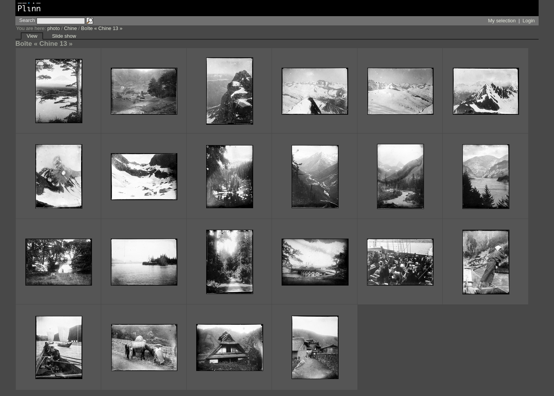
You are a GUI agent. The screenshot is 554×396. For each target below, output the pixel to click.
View (32, 36)
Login (528, 20)
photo (53, 28)
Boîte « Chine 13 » (101, 28)
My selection (502, 20)
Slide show (64, 36)
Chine (70, 28)
